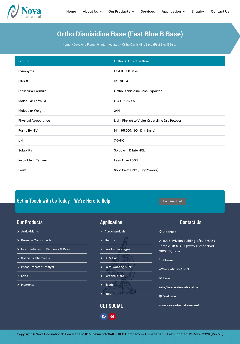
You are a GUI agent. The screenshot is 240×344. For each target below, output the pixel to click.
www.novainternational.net (179, 305)
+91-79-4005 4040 (174, 269)
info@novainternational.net (179, 287)
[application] (100, 11)
